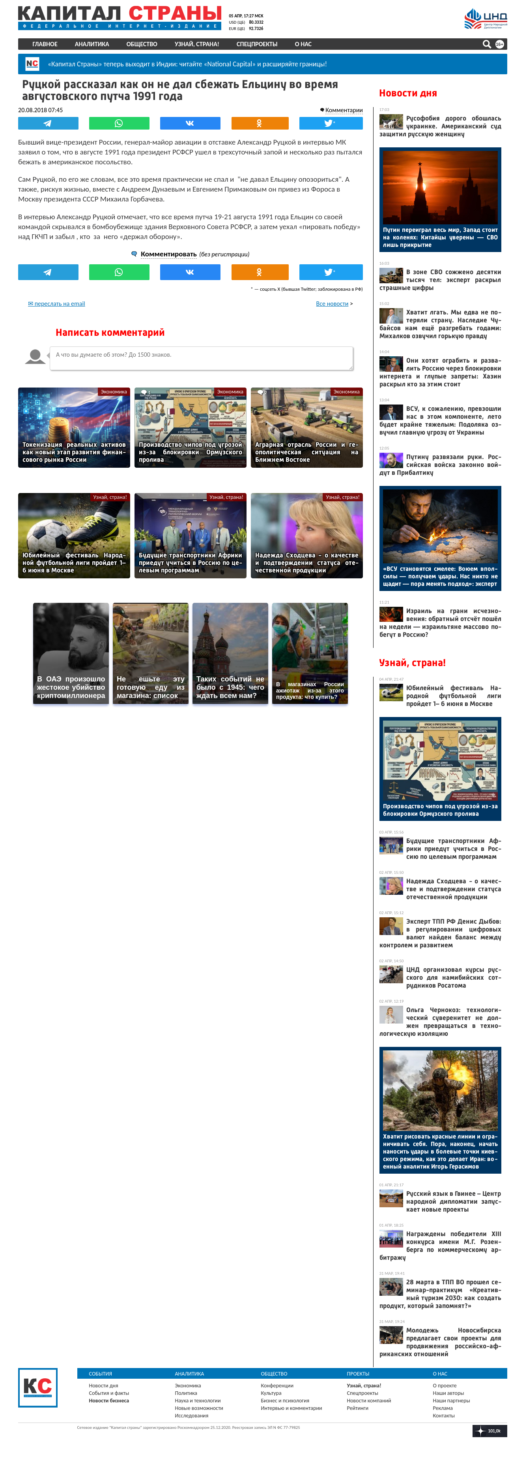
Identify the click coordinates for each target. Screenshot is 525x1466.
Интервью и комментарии (291, 1408)
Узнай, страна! (197, 44)
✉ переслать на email (56, 303)
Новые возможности (199, 1408)
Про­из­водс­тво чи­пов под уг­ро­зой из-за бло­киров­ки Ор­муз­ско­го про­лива (440, 809)
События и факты (109, 1393)
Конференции (277, 1385)
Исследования (192, 1415)
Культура (271, 1393)
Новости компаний (369, 1400)
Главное (45, 44)
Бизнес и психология (285, 1400)
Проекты (358, 1373)
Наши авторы (448, 1393)
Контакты (444, 1415)
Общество (142, 44)
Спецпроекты (257, 44)
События (100, 1373)
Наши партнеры (451, 1400)
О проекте (445, 1385)
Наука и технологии (198, 1400)
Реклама (443, 1408)
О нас (303, 44)
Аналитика (92, 44)
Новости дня (408, 93)
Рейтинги (357, 1408)
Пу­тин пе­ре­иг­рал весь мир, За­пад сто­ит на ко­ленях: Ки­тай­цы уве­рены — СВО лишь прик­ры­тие (440, 237)
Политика (186, 1393)
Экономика (114, 391)
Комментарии (344, 109)
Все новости (332, 303)
